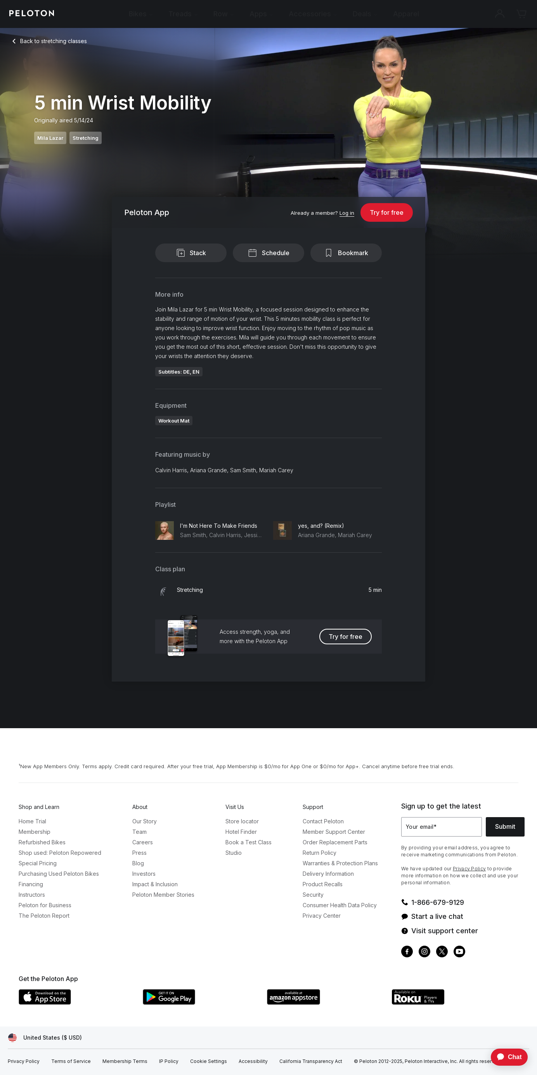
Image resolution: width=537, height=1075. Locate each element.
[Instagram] (424, 952)
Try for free (387, 212)
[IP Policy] (168, 1061)
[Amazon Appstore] (325, 1002)
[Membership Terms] (124, 1061)
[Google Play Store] (201, 1002)
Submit (505, 826)
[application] (505, 1057)
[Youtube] (459, 952)
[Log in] (347, 213)
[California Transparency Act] (310, 1061)
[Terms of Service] (71, 1061)
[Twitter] (442, 952)
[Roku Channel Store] (449, 1002)
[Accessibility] (253, 1061)
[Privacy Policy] (24, 1061)
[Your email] (441, 827)
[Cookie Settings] (208, 1061)
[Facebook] (407, 952)
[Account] (500, 14)
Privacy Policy (469, 868)
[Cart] (521, 14)
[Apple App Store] (77, 1002)
